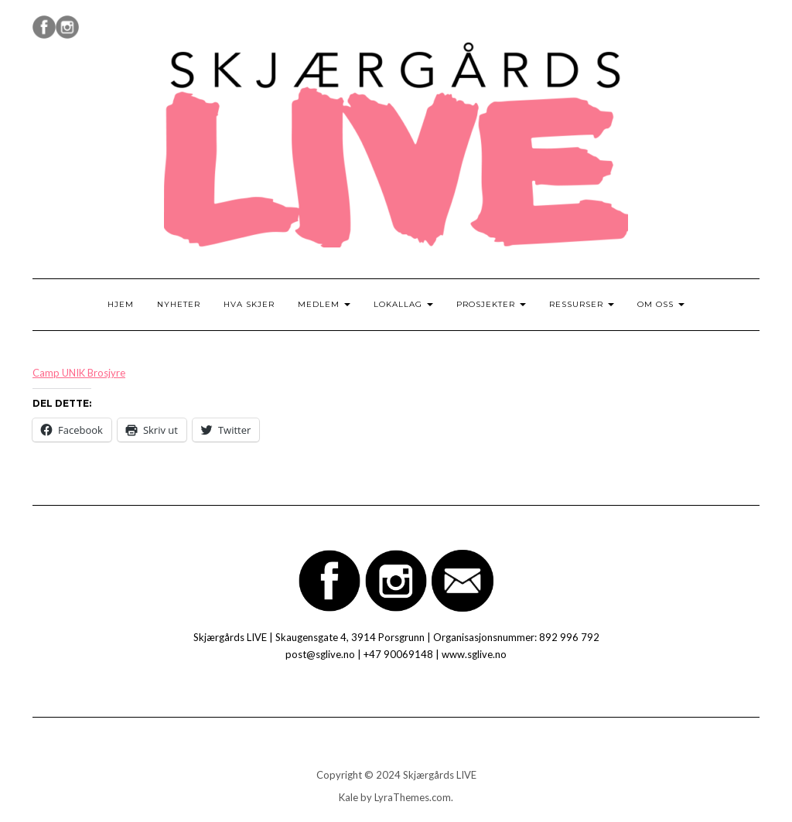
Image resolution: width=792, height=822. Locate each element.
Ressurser (581, 304)
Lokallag (403, 304)
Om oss (660, 304)
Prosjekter (491, 304)
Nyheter (178, 304)
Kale (348, 797)
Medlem (324, 304)
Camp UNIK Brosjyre (78, 373)
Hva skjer (249, 304)
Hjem (121, 304)
